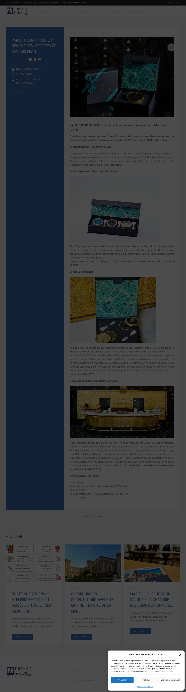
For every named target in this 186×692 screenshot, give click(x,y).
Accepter (122, 680)
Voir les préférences (170, 680)
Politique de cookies (145, 687)
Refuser (146, 680)
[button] (180, 654)
